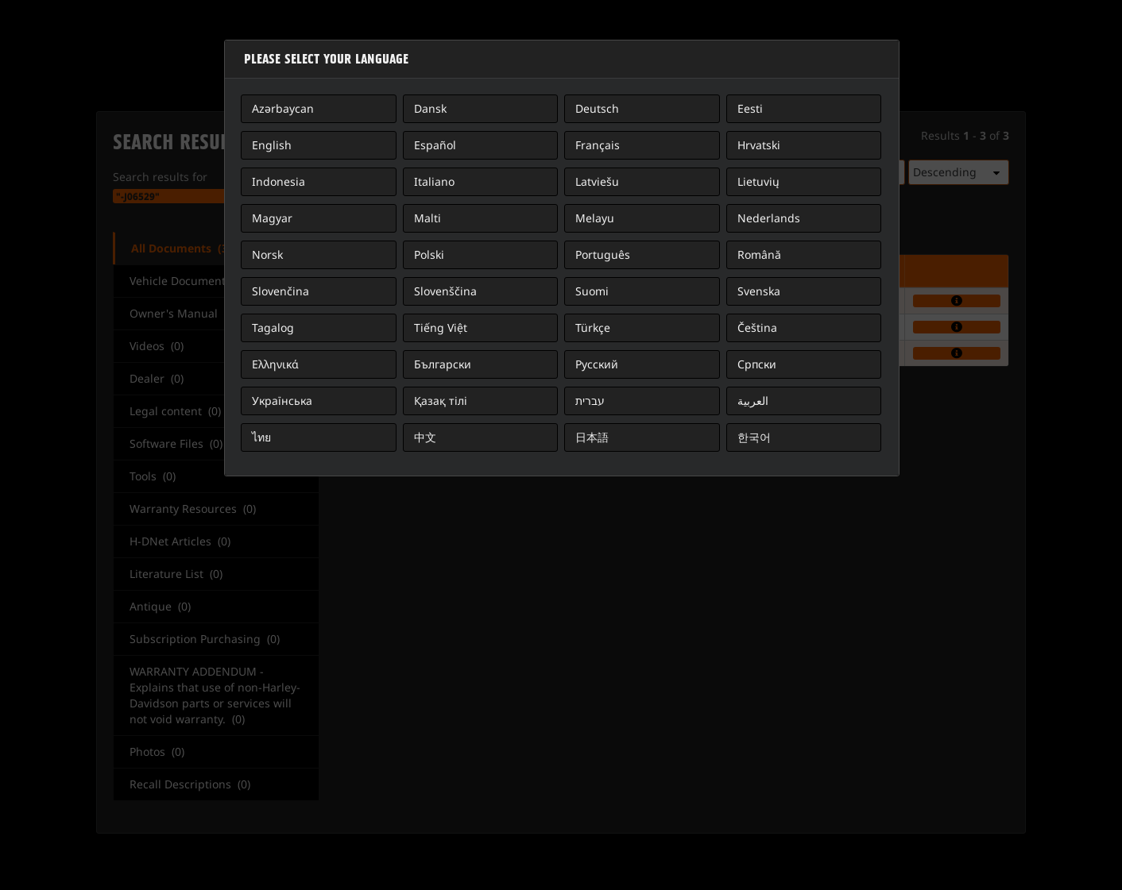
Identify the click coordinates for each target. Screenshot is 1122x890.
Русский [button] (596, 364)
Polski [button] (429, 254)
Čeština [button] (757, 327)
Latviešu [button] (597, 181)
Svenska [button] (758, 291)
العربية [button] (752, 400)
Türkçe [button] (592, 327)
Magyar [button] (272, 217)
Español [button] (435, 144)
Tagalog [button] (273, 327)
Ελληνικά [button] (275, 364)
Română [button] (759, 254)
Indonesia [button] (278, 181)
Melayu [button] (594, 217)
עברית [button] (590, 400)
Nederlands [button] (768, 217)
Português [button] (602, 254)
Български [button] (442, 364)
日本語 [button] (592, 437)
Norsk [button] (267, 254)
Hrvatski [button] (758, 144)
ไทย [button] (261, 437)
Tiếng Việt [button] (440, 327)
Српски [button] (756, 364)
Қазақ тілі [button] (440, 400)
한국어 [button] (754, 437)
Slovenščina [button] (445, 291)
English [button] (272, 144)
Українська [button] (282, 400)
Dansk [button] (430, 108)
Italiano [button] (434, 181)
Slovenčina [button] (280, 291)
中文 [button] (425, 437)
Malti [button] (427, 217)
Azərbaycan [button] (283, 108)
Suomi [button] (592, 291)
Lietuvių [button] (758, 181)
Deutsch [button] (597, 108)
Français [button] (597, 144)
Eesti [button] (750, 108)
